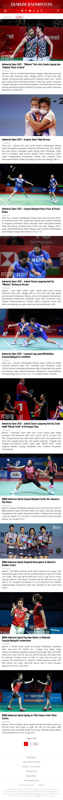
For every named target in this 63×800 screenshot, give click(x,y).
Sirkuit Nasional (31, 767)
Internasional (31, 781)
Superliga (31, 771)
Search (41, 785)
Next (36, 744)
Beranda (31, 757)
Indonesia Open (31, 762)
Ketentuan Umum (26, 785)
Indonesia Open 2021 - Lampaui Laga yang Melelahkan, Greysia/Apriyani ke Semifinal (28, 355)
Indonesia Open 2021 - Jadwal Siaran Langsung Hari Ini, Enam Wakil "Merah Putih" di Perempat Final (31, 425)
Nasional (31, 776)
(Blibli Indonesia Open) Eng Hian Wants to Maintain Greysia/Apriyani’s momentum (26, 639)
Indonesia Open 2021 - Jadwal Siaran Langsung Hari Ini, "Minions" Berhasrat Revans (28, 283)
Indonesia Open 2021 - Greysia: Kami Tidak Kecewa (26, 139)
